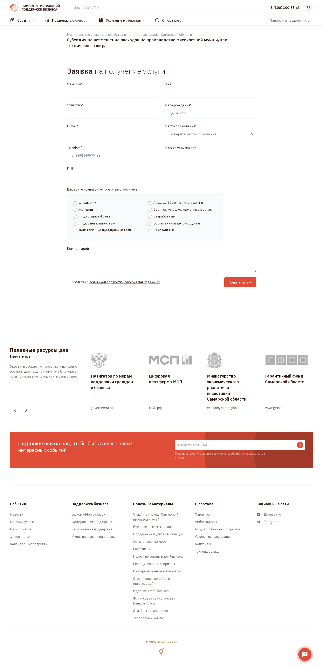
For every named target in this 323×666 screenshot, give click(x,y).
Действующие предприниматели (104, 230)
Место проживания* (181, 126)
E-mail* (72, 126)
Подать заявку (240, 282)
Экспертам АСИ (86, 8)
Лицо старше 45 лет (94, 216)
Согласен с (116, 282)
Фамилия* (74, 84)
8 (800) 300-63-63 (285, 8)
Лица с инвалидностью (96, 223)
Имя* (169, 84)
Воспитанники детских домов (177, 223)
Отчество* (75, 105)
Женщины (86, 209)
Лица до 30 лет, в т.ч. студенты (178, 202)
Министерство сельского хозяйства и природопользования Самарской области (129, 35)
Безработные (164, 216)
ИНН (70, 168)
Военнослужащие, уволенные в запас (182, 209)
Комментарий (78, 248)
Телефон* (74, 147)
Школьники (87, 202)
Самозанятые (164, 230)
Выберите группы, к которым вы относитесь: (102, 189)
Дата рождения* (178, 105)
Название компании (180, 147)
